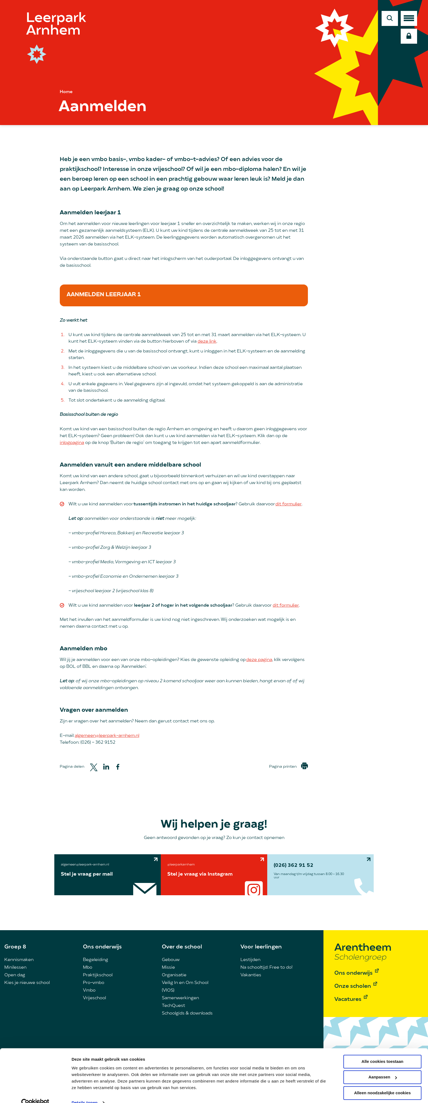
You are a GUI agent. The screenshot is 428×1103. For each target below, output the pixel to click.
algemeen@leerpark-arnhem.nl (107, 736)
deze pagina (259, 660)
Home (66, 92)
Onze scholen (352, 986)
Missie (168, 967)
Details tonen (84, 1092)
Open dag (14, 975)
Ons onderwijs (102, 947)
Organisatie (174, 975)
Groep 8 (15, 947)
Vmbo (89, 990)
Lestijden (250, 960)
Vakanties (250, 975)
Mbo (87, 967)
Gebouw (171, 960)
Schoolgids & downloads (187, 1013)
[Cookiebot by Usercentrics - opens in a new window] (35, 1092)
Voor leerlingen (261, 947)
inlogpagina (72, 443)
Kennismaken (19, 960)
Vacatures (347, 999)
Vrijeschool (94, 998)
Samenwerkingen (180, 998)
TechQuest (173, 1006)
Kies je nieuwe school (27, 983)
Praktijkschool (97, 975)
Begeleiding (95, 960)
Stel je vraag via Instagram (200, 874)
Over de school (182, 947)
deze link (207, 341)
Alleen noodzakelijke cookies (382, 1082)
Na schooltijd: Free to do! (266, 967)
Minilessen (15, 967)
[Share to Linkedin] (106, 766)
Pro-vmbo (93, 983)
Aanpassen (382, 1066)
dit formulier (288, 504)
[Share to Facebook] (118, 767)
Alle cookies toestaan (382, 1051)
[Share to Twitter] (94, 766)
